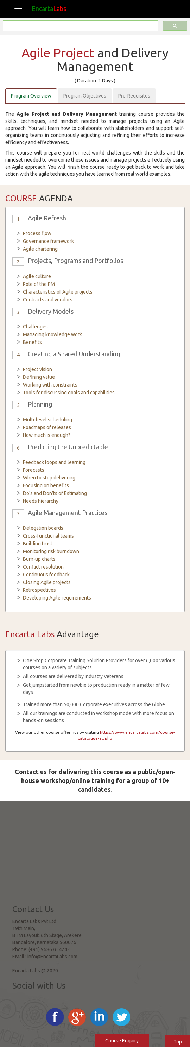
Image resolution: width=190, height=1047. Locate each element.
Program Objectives (84, 96)
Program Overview (31, 96)
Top (177, 1042)
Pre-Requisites (134, 96)
